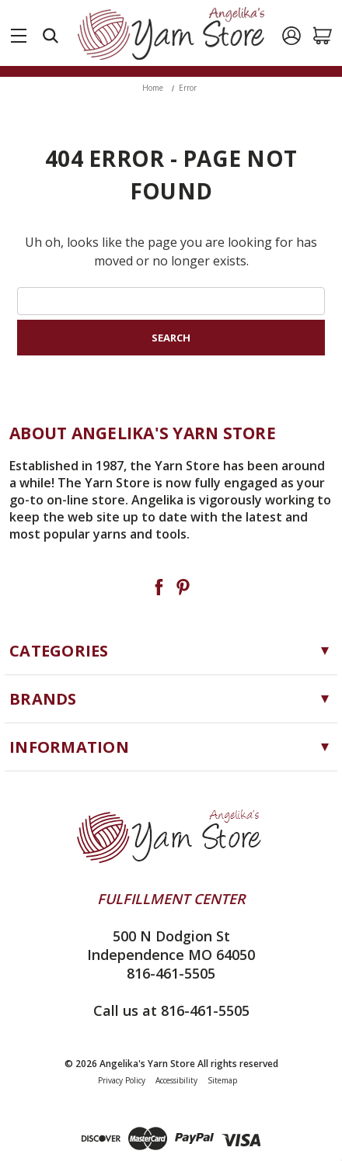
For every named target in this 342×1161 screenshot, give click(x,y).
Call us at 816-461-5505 (171, 1010)
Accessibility (176, 1080)
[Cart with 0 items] (322, 35)
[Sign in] (291, 35)
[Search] (50, 35)
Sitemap (222, 1080)
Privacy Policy (121, 1080)
